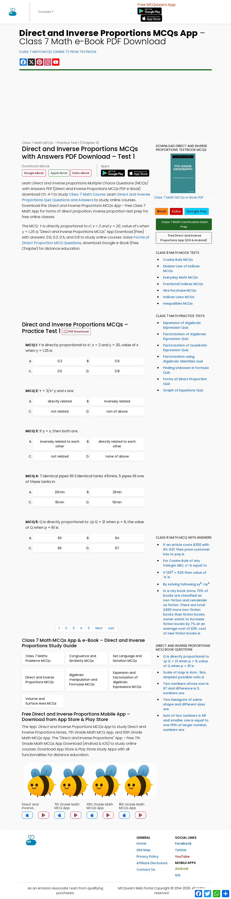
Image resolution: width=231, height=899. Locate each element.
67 (117, 548)
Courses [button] (44, 11)
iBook (161, 211)
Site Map (143, 850)
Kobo (176, 211)
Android (181, 868)
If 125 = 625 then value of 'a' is (184, 575)
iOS (177, 875)
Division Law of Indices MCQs (181, 268)
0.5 (60, 371)
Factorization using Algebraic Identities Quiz (183, 359)
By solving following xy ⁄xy (186, 584)
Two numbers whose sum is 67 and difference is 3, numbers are (186, 688)
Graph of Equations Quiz (183, 390)
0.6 (117, 361)
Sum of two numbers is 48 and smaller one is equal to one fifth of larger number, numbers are (185, 722)
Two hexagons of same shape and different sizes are (184, 704)
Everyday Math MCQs (180, 277)
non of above (117, 411)
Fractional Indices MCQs (183, 284)
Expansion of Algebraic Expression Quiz (182, 325)
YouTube (182, 856)
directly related (60, 401)
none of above (117, 456)
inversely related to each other (59, 443)
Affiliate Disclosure (151, 863)
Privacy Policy (147, 856)
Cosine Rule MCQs (178, 259)
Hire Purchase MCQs (179, 290)
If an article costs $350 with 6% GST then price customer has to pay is (186, 549)
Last (111, 628)
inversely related (117, 401)
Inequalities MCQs (178, 303)
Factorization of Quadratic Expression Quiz (185, 347)
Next (98, 628)
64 (117, 538)
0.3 (60, 361)
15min (59, 502)
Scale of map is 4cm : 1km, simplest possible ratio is (184, 674)
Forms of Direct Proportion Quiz (185, 381)
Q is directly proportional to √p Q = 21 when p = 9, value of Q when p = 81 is (186, 661)
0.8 (117, 371)
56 (60, 548)
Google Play (197, 211)
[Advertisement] (115, 105)
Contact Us (145, 869)
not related (60, 411)
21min (117, 492)
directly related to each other (117, 443)
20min (60, 492)
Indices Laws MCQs (178, 297)
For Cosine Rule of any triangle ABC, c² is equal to (185, 563)
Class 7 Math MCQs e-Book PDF (178, 197)
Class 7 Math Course (87, 194)
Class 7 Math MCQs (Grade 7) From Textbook (57, 51)
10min (117, 502)
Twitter (181, 850)
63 (60, 538)
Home (141, 843)
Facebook (183, 843)
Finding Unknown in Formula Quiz (186, 370)
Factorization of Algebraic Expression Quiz (184, 336)
